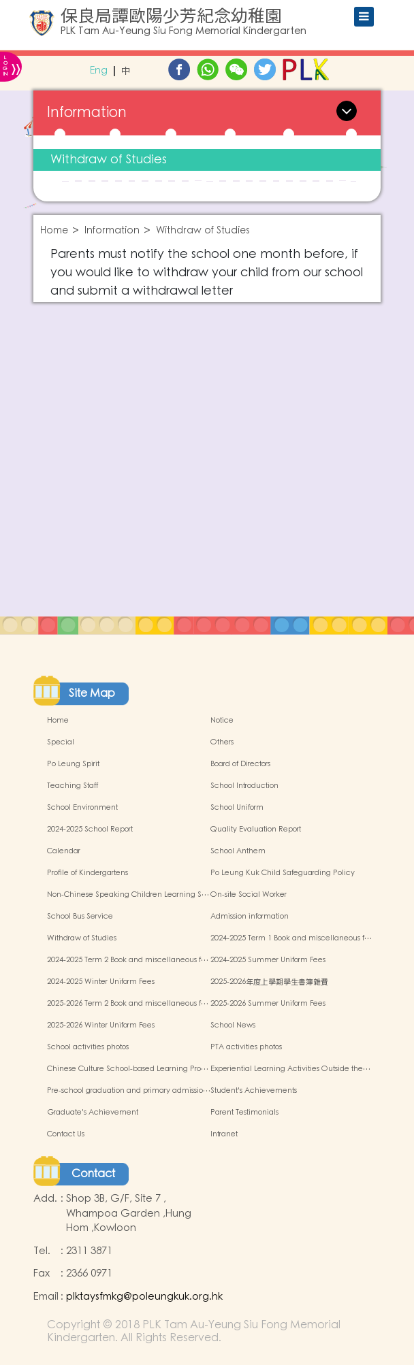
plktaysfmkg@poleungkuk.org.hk (144, 1296)
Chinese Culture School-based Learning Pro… (127, 1069)
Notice (222, 720)
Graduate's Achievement (92, 1112)
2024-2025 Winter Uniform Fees (101, 981)
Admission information (249, 916)
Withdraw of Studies (108, 159)
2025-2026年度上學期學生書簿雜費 (269, 981)
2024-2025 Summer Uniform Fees (267, 960)
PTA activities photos (246, 1047)
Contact (93, 1173)
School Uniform (237, 807)
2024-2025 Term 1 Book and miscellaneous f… (291, 938)
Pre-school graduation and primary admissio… (128, 1090)
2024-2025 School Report (90, 829)
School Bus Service (80, 916)
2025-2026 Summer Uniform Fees (267, 1003)
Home (54, 231)
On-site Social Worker (248, 894)
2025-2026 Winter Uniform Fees (101, 1025)
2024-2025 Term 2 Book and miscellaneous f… (127, 960)
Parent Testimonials (244, 1112)
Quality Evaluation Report (255, 829)
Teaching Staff (72, 785)
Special (60, 742)
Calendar (63, 851)
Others (222, 742)
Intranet (224, 1134)
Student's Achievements (253, 1090)
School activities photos (88, 1047)
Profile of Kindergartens (87, 873)
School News (232, 1025)
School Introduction (244, 785)
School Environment (82, 807)
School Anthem (238, 851)
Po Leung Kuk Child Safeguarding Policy (282, 873)
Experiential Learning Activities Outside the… (290, 1069)
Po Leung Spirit (73, 764)
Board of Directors (240, 764)
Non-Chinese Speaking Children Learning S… (128, 894)
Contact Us (65, 1134)
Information (112, 231)
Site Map (92, 693)
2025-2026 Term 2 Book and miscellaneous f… (127, 1003)
